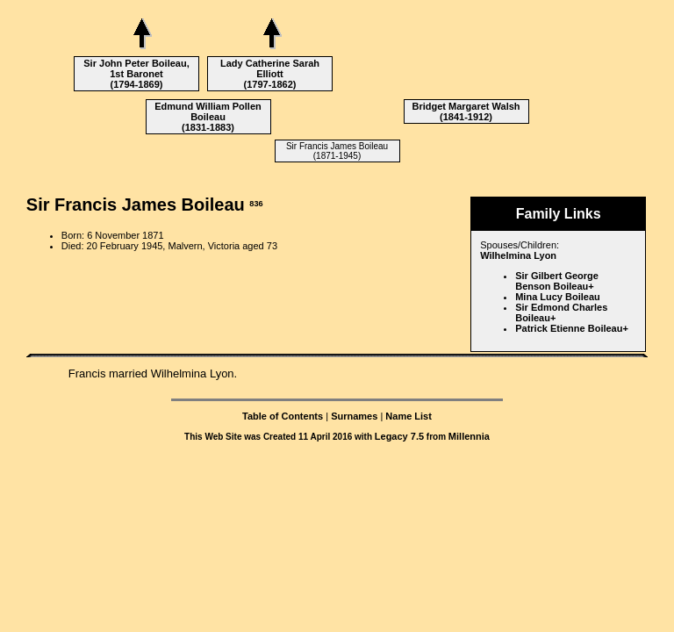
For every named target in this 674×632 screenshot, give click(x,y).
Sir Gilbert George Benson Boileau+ (557, 280)
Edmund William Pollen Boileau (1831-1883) (208, 117)
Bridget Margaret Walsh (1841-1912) (466, 111)
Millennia (469, 436)
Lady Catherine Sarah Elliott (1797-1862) (269, 74)
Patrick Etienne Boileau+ (571, 328)
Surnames (354, 416)
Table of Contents (282, 416)
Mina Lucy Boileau (557, 296)
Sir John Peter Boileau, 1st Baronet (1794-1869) (136, 74)
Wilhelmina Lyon (518, 255)
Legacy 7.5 (399, 436)
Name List (408, 416)
